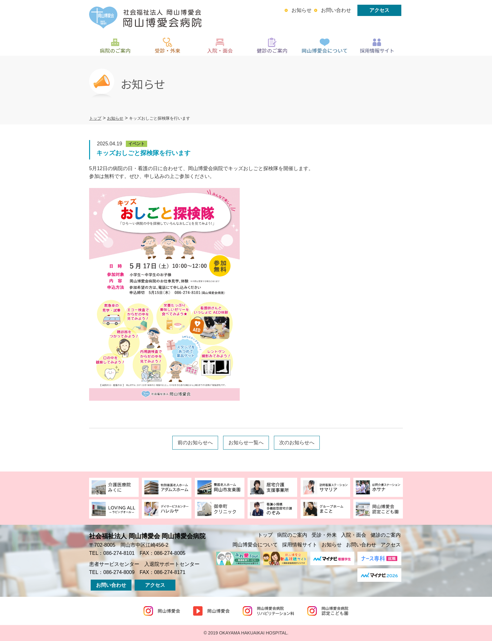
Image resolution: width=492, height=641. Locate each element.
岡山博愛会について (255, 544)
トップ (265, 535)
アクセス (379, 10)
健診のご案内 (386, 535)
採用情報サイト (299, 544)
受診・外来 (324, 535)
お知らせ (301, 10)
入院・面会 (353, 535)
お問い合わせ (336, 10)
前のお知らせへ (195, 442)
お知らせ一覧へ (246, 442)
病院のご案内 (292, 535)
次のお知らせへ (296, 442)
